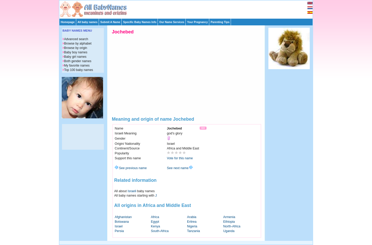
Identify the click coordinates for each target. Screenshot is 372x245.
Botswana (122, 222)
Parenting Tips (220, 22)
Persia (119, 231)
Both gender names (77, 61)
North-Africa (232, 226)
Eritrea (192, 222)
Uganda (229, 231)
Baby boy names (75, 52)
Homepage (68, 22)
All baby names (87, 22)
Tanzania (193, 231)
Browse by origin (75, 48)
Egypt (155, 222)
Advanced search (76, 39)
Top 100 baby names (78, 70)
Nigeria (192, 226)
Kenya (155, 226)
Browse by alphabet (77, 43)
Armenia (229, 217)
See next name (180, 168)
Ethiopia (229, 222)
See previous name (131, 168)
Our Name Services (171, 22)
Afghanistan (123, 217)
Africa (155, 217)
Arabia (191, 217)
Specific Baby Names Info (139, 22)
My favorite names (77, 65)
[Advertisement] (188, 8)
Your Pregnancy (197, 22)
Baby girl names (75, 57)
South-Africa (160, 231)
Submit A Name (110, 22)
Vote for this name (180, 158)
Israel (119, 226)
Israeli (132, 191)
